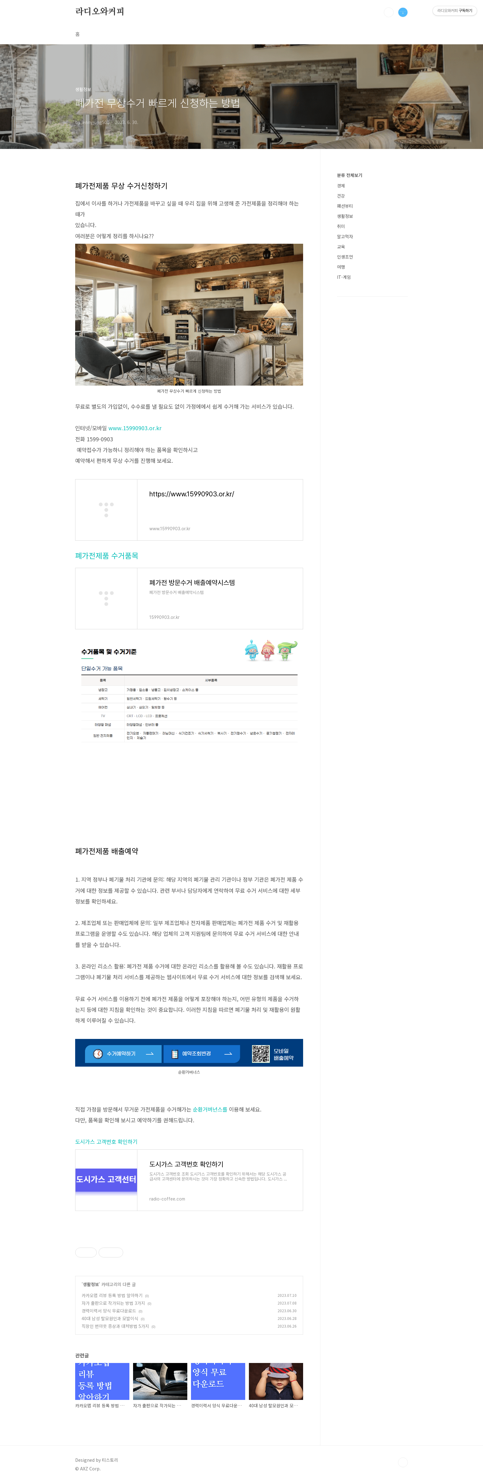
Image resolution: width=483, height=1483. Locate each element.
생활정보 (91, 1284)
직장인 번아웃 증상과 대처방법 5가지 (115, 1326)
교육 (341, 246)
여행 (341, 267)
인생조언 (345, 257)
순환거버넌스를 (210, 1109)
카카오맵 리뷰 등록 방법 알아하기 (112, 1295)
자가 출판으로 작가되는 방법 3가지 (113, 1303)
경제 (341, 185)
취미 (341, 226)
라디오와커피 (100, 12)
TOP (403, 1462)
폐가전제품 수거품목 (106, 555)
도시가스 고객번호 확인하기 (106, 1141)
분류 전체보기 (349, 175)
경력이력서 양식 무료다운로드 (109, 1311)
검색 (388, 12)
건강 (341, 196)
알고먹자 (345, 236)
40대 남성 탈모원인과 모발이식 (110, 1318)
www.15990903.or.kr (135, 428)
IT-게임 (344, 277)
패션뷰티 (345, 206)
